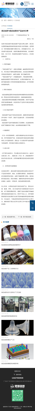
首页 (5, 20)
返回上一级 (30, 39)
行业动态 (9, 26)
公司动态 (4, 26)
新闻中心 (10, 20)
